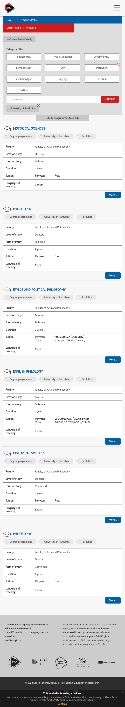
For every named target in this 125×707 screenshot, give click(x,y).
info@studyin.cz (13, 640)
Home (9, 19)
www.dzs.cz (11, 636)
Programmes (29, 19)
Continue (63, 704)
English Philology (28, 371)
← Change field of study (19, 39)
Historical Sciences (29, 128)
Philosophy (22, 209)
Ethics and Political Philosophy (39, 289)
